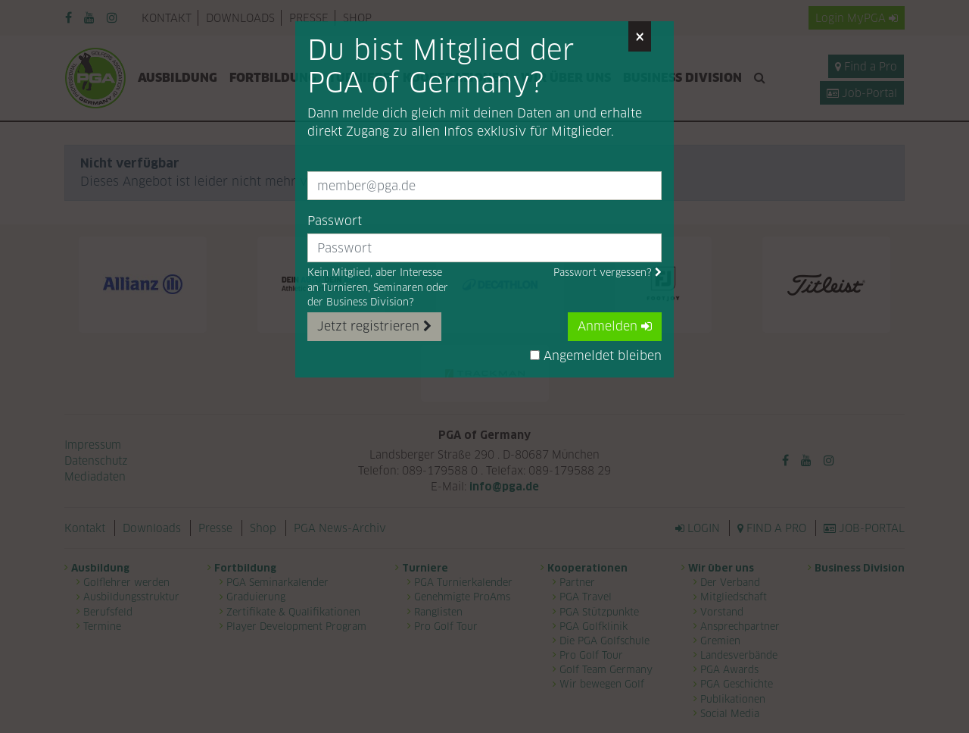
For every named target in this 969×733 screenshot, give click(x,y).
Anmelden (615, 326)
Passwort (334, 221)
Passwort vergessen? (607, 272)
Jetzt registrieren (374, 326)
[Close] (639, 36)
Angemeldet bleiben (596, 356)
